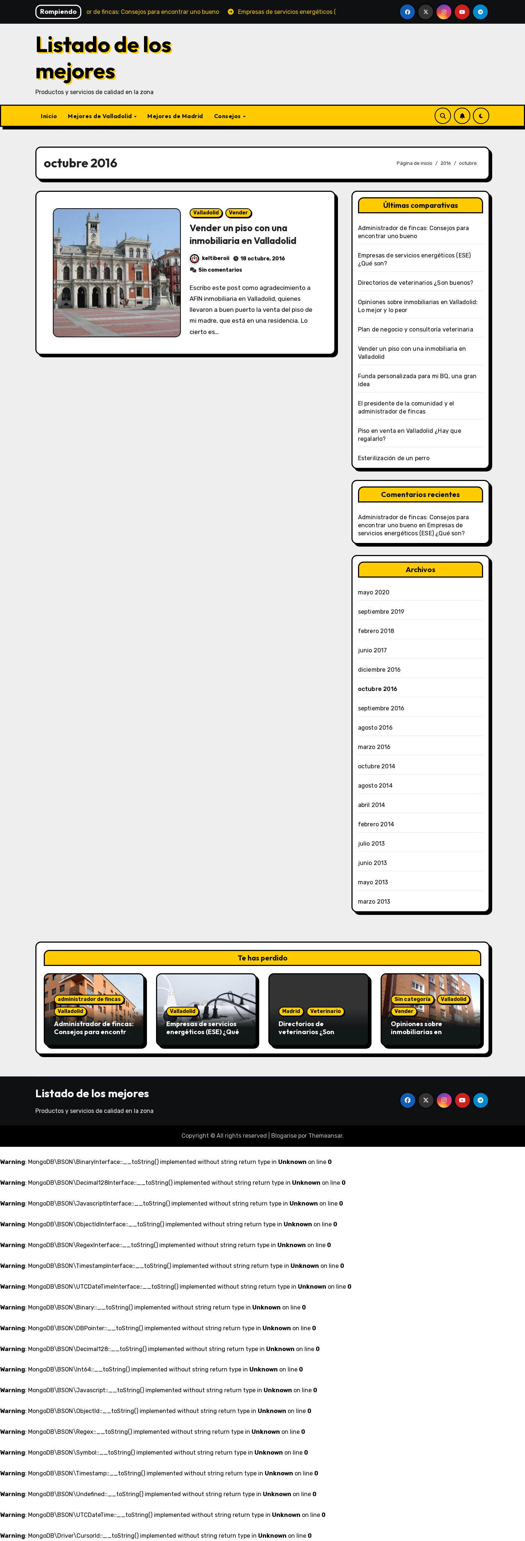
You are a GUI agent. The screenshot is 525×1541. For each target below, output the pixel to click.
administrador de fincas (89, 999)
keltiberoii (209, 258)
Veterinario (325, 1011)
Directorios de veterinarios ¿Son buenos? (416, 282)
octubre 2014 (376, 766)
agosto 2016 (375, 727)
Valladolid (206, 213)
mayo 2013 (373, 882)
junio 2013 (372, 862)
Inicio (49, 116)
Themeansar (325, 1135)
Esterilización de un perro (393, 458)
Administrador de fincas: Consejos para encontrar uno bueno (94, 1032)
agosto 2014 (375, 785)
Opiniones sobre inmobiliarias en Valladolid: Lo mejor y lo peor (428, 1036)
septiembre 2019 (381, 611)
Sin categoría (412, 999)
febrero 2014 (376, 824)
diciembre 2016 (379, 669)
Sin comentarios (220, 270)
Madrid (291, 1011)
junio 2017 (372, 650)
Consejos (228, 116)
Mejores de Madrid (175, 116)
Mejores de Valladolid (100, 116)
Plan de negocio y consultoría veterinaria (415, 329)
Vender (238, 213)
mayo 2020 (374, 592)
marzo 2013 (374, 901)
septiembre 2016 (381, 708)
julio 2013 (371, 843)
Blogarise (284, 1135)
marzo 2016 (374, 747)
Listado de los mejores (103, 57)
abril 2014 (371, 804)
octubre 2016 (377, 689)
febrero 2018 (376, 631)
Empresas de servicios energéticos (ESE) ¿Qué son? (202, 1032)
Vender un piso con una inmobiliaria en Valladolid (248, 234)
